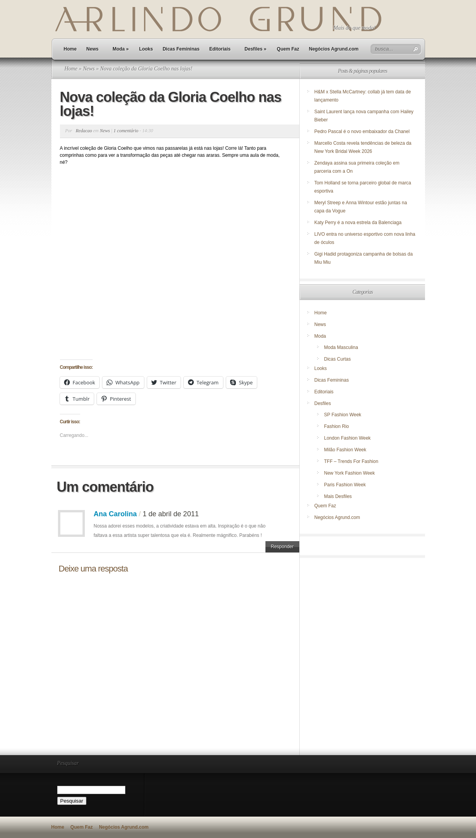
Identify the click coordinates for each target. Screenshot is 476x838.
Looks (146, 49)
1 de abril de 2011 (171, 514)
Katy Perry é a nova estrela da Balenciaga (358, 222)
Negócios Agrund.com (334, 49)
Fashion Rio (336, 426)
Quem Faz (288, 49)
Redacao (84, 130)
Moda (120, 49)
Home (70, 49)
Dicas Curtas (337, 359)
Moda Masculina (341, 347)
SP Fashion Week (343, 414)
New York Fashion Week (349, 473)
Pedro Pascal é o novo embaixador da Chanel (362, 131)
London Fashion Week (347, 438)
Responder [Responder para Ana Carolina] (282, 546)
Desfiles (255, 49)
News (92, 49)
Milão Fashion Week (345, 449)
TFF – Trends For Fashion (351, 461)
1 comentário (126, 130)
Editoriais (220, 49)
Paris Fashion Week (345, 484)
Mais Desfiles (338, 496)
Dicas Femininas (181, 49)
